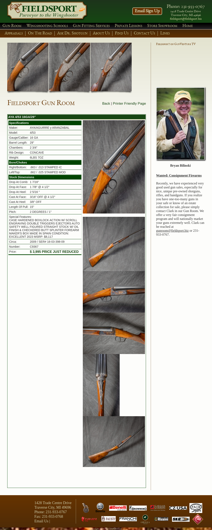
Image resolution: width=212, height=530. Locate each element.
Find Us (122, 33)
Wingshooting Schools (47, 26)
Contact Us (144, 33)
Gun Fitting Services (91, 26)
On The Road (40, 33)
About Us (101, 33)
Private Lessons (128, 26)
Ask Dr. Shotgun (72, 33)
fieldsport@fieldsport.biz (186, 19)
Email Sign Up (147, 11)
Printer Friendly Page (129, 104)
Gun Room (12, 26)
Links (165, 33)
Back (106, 104)
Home (187, 26)
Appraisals (14, 33)
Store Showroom (162, 26)
